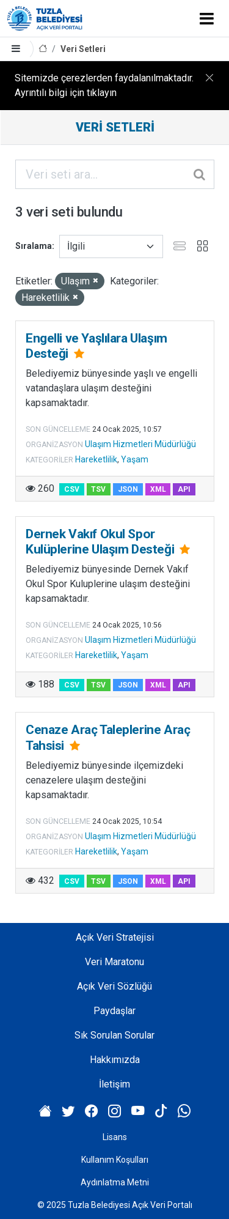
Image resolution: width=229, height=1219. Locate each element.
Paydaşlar (114, 1011)
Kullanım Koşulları (114, 1160)
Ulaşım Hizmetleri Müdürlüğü (140, 444)
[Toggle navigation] (207, 18)
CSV (71, 489)
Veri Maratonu (114, 962)
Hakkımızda (115, 1059)
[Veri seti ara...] (114, 174)
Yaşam (134, 459)
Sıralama (33, 246)
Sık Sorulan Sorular (114, 1035)
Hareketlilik (96, 459)
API (184, 489)
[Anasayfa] (42, 49)
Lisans (115, 1137)
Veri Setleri (83, 49)
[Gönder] (200, 174)
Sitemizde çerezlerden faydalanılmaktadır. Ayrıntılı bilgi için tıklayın (104, 85)
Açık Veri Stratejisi (115, 937)
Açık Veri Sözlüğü (114, 986)
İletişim (114, 1084)
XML (158, 489)
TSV (98, 489)
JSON (128, 489)
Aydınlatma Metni (115, 1182)
